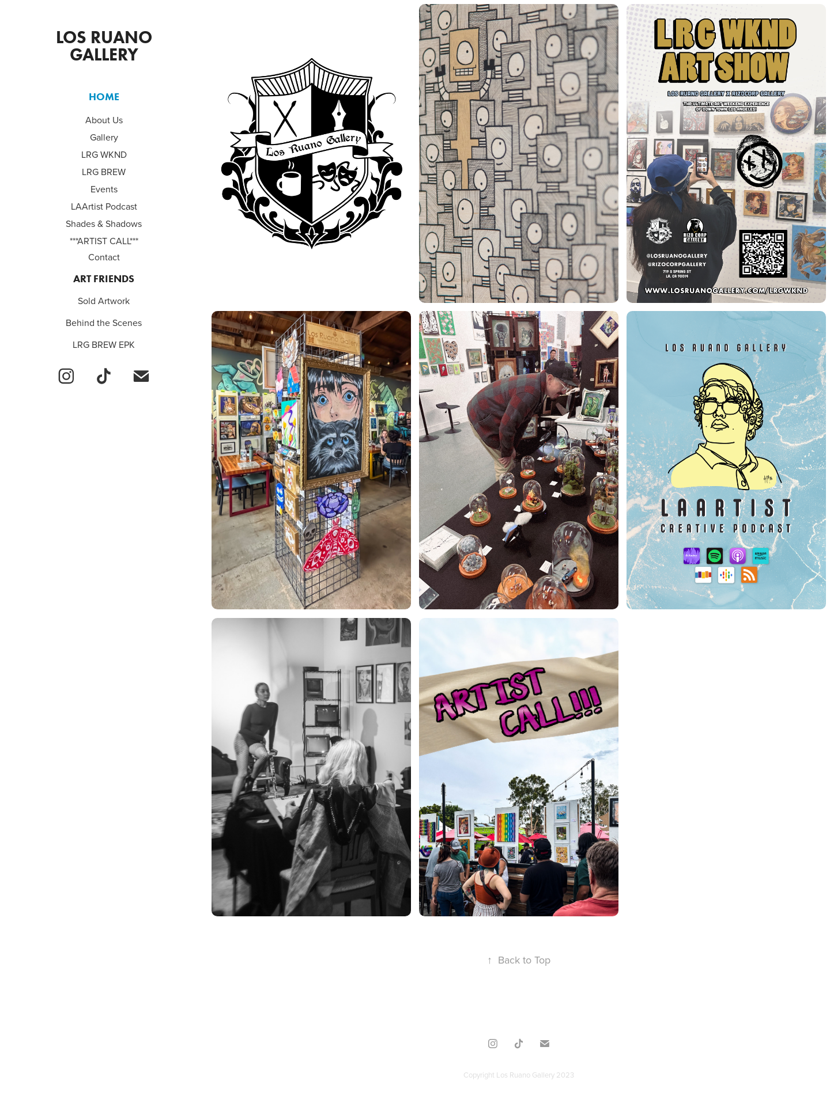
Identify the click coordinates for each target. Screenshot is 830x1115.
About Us (104, 119)
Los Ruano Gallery (106, 45)
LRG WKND (104, 154)
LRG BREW (104, 171)
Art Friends (103, 278)
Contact (104, 257)
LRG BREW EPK (104, 344)
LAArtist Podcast (104, 206)
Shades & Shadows (104, 223)
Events (104, 189)
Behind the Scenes (104, 322)
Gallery (104, 137)
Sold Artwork (104, 300)
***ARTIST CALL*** (104, 240)
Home (104, 96)
